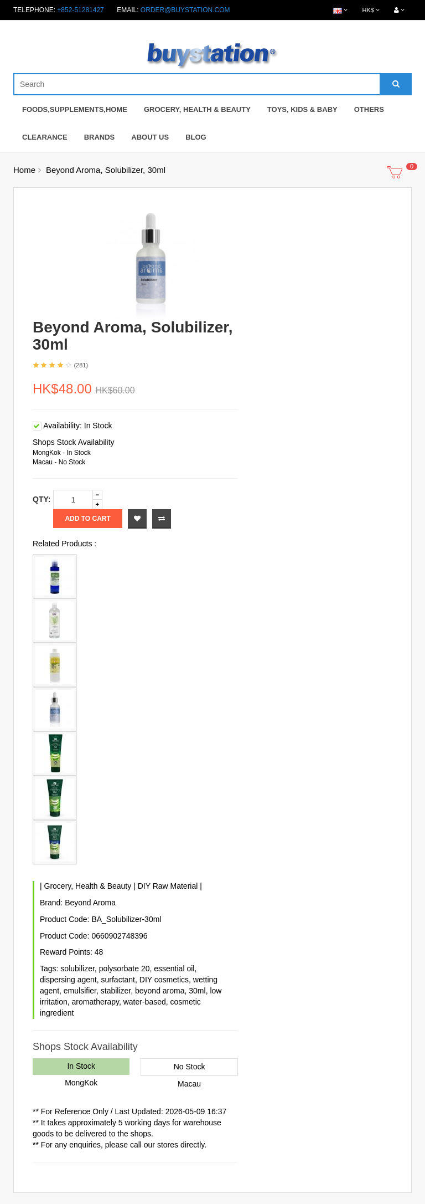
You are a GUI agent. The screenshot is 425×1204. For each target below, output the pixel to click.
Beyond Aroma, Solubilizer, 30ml (105, 170)
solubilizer (77, 968)
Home (24, 170)
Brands (99, 137)
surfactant (118, 979)
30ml (197, 990)
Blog (195, 137)
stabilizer (116, 990)
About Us (150, 137)
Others (369, 109)
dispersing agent (68, 979)
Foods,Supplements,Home (74, 109)
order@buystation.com (185, 10)
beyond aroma (160, 990)
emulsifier (80, 990)
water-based (144, 1001)
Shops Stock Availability (74, 442)
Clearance (45, 137)
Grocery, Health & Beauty (197, 109)
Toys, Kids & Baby (302, 109)
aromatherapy (95, 1001)
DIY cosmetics (164, 979)
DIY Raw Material (168, 886)
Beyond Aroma (90, 902)
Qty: (41, 499)
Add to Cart (87, 518)
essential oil (174, 968)
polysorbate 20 (124, 968)
